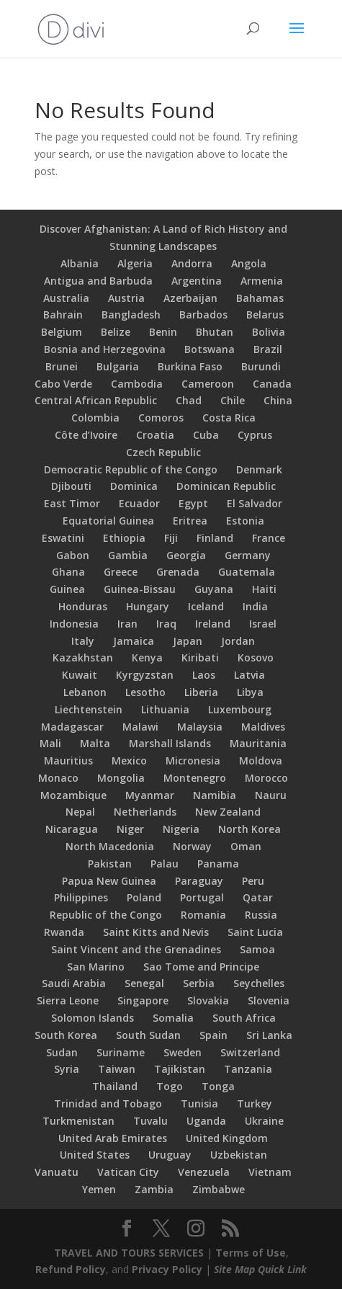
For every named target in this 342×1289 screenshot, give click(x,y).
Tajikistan (179, 1069)
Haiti (264, 589)
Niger (130, 829)
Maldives (263, 726)
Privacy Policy (167, 1269)
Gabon (72, 555)
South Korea (66, 1035)
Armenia (261, 280)
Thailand (115, 1086)
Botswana (209, 349)
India (255, 606)
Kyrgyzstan (145, 675)
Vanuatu (56, 1172)
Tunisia (199, 1103)
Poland (144, 897)
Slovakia (208, 1000)
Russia (261, 915)
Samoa (257, 949)
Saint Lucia (255, 932)
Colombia (95, 417)
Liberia (201, 692)
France (268, 538)
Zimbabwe (218, 1189)
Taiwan (116, 1069)
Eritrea (190, 520)
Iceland (206, 606)
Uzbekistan (238, 1154)
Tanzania (248, 1069)
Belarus (265, 314)
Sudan (62, 1052)
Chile (232, 400)
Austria (126, 298)
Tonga (218, 1086)
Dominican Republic (226, 486)
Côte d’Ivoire (86, 435)
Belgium (61, 332)
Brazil (267, 349)
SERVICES (181, 1252)
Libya (250, 692)
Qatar (258, 897)
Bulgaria (117, 366)
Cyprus (255, 435)
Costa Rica (229, 417)
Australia (66, 298)
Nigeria (181, 829)
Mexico (129, 760)
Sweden (182, 1052)
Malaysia (199, 726)
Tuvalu (150, 1121)
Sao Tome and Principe (201, 966)
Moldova (260, 760)
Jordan (238, 641)
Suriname (120, 1052)
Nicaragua (71, 829)
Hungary (147, 606)
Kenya (147, 657)
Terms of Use (250, 1252)
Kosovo (256, 657)
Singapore (142, 1000)
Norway (192, 846)
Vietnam (270, 1172)
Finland (215, 538)
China (278, 400)
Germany (248, 555)
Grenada (177, 572)
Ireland (212, 623)
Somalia (173, 1018)
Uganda (206, 1121)
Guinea (67, 589)
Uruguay (170, 1154)
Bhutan (214, 332)
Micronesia (193, 760)
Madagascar (72, 726)
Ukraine (264, 1121)
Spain (213, 1035)
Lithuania (165, 709)
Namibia (214, 795)
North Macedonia (110, 846)
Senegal (144, 983)
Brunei (61, 366)
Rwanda (64, 932)
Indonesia (74, 623)
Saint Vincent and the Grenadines (136, 949)
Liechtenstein (88, 709)
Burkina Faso (190, 366)
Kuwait (79, 675)
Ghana (68, 572)
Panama (218, 863)
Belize (115, 332)
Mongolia (121, 778)
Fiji (171, 538)
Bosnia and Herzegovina (105, 349)
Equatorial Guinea (108, 520)
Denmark (259, 469)
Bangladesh (131, 314)
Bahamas (260, 298)
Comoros (161, 417)
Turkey (254, 1103)
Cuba (206, 435)
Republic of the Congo (106, 915)
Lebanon (85, 692)
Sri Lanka (269, 1035)
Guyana (213, 589)
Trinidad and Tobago (108, 1103)
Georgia (186, 555)
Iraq (166, 623)
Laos (203, 675)
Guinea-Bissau (140, 589)
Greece (121, 572)
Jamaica (133, 641)
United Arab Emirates (112, 1138)
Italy (82, 641)
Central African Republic (96, 400)
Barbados (203, 314)
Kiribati (200, 657)
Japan (187, 641)
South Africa (244, 1018)
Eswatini (63, 538)
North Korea (249, 829)
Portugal (202, 897)
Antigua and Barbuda (98, 280)
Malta (95, 743)
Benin (163, 332)
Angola (248, 263)
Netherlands (145, 812)
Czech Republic (163, 452)
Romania (203, 915)
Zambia (154, 1189)
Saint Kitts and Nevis (156, 932)
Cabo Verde (63, 384)
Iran (127, 623)
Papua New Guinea (109, 881)
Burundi (261, 366)
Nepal (80, 812)
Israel (262, 623)
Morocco (266, 778)
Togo (169, 1086)
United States (95, 1154)
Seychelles (258, 983)
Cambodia (137, 384)
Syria (66, 1069)
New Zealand (228, 812)
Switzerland (250, 1052)
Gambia (128, 555)
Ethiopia (124, 538)
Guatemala (246, 572)
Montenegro (194, 778)
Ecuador (139, 503)
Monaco (58, 778)
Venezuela (204, 1172)
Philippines (81, 897)
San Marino (96, 966)
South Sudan (148, 1035)
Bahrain (63, 314)
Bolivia (268, 332)
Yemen (99, 1189)
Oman (245, 846)
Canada (272, 384)
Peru (253, 881)
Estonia (245, 520)
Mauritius (68, 760)
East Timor (72, 503)
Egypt (193, 503)
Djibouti (71, 486)
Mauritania (258, 743)
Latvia (249, 675)
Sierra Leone (68, 1000)
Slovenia (268, 1000)
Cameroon (207, 384)
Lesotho (145, 692)
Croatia (155, 435)
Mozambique (73, 795)
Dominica (134, 486)
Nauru (271, 795)
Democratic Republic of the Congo (130, 469)
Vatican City (128, 1172)
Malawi (140, 726)
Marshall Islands (170, 743)
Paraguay (199, 881)
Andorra (191, 263)
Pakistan (110, 863)
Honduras (82, 606)
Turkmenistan (78, 1121)
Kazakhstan (83, 657)
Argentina (196, 280)
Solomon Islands (92, 1018)
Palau (164, 863)
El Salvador (254, 503)
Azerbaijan (190, 298)
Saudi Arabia (74, 983)
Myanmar (149, 795)
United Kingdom (227, 1138)
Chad (189, 400)
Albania (79, 263)
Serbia (199, 983)
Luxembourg (239, 709)
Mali (50, 743)
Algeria (135, 263)
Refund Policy (70, 1269)
